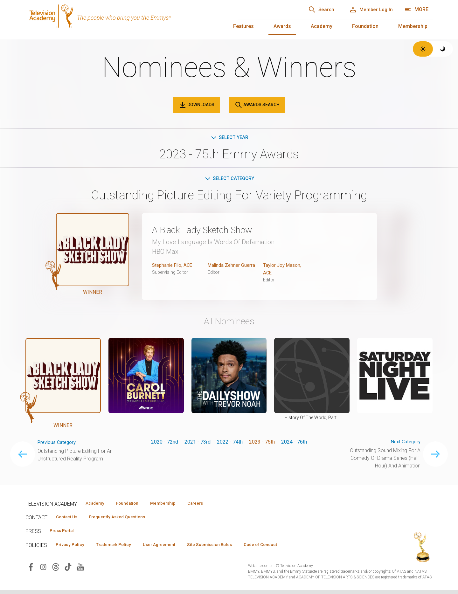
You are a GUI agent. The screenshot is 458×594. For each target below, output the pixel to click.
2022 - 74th (230, 443)
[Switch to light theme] (423, 49)
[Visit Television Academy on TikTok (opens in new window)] (68, 570)
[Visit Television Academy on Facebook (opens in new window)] (30, 570)
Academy (321, 26)
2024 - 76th (294, 443)
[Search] (312, 9)
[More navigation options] (416, 9)
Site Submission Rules (226, 547)
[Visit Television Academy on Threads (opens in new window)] (55, 570)
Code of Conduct (282, 547)
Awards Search (257, 105)
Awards (282, 26)
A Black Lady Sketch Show (210, 231)
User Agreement (171, 547)
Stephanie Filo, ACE (173, 266)
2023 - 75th (262, 443)
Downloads (196, 105)
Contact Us (69, 519)
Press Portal (64, 533)
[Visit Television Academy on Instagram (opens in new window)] (43, 570)
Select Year (229, 138)
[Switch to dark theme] (443, 49)
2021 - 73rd (197, 443)
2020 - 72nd (164, 443)
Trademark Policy (120, 547)
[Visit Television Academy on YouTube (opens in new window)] (80, 570)
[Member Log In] (368, 9)
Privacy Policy (72, 547)
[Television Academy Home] (125, 19)
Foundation (365, 26)
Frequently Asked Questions (124, 519)
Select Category (229, 179)
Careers (210, 505)
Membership (412, 26)
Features (243, 26)
